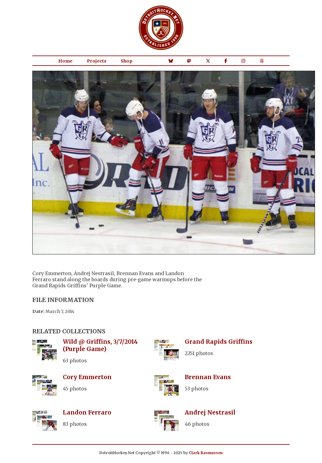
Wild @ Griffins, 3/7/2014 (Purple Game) (100, 345)
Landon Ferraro (87, 412)
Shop (126, 61)
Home (65, 61)
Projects (96, 61)
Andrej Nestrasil (210, 412)
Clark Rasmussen (206, 452)
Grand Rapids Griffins (218, 341)
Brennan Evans (208, 377)
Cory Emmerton (87, 377)
